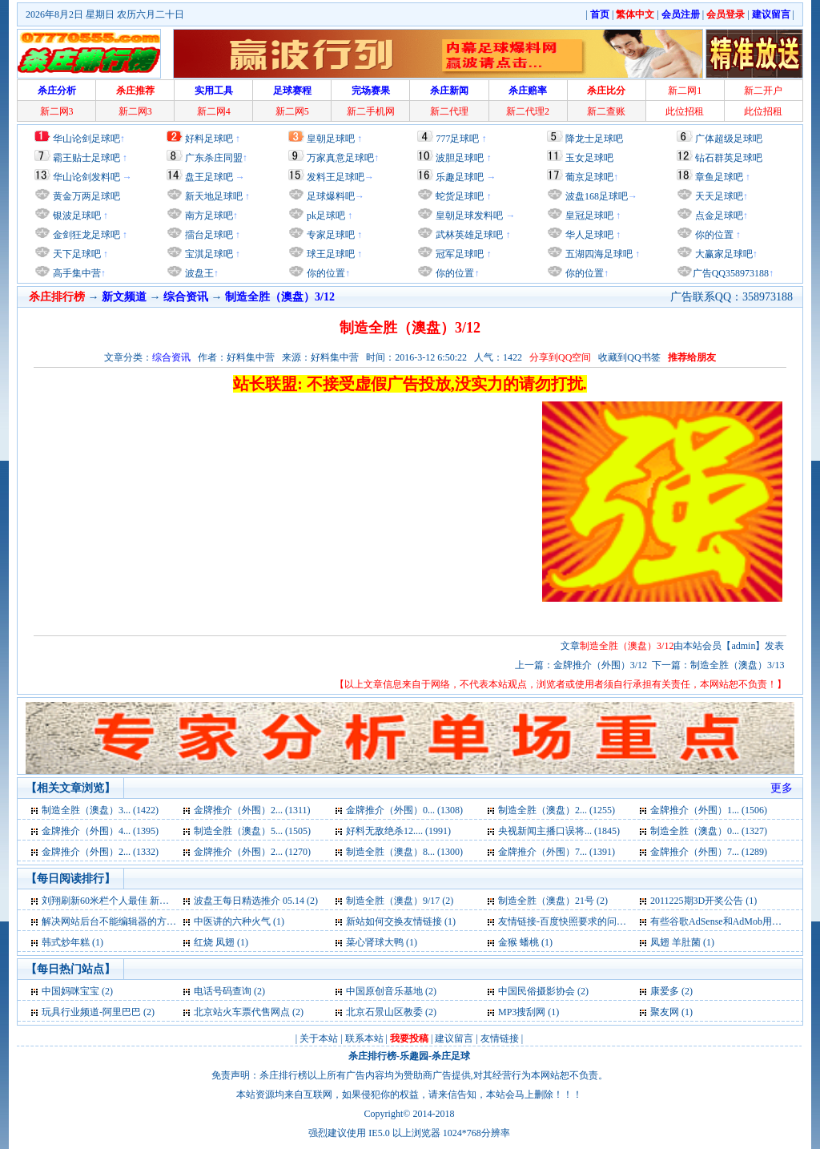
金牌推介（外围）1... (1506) (708, 810)
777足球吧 (457, 138)
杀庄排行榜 (372, 1056)
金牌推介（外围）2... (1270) (252, 851)
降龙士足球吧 (594, 138)
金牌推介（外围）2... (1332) (100, 851)
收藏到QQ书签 (629, 357)
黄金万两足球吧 (86, 196)
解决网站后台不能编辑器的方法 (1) (116, 921)
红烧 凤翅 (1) (221, 942)
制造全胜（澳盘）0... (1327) (708, 831)
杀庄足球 (451, 1056)
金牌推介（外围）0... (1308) (404, 810)
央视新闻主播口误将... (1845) (559, 831)
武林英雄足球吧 (468, 234)
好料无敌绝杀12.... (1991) (398, 831)
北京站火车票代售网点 (242, 1012)
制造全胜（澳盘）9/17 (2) (399, 900)
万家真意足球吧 (340, 157)
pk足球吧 (324, 215)
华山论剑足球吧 (86, 138)
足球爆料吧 (331, 196)
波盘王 (198, 273)
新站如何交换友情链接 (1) (401, 921)
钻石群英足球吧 (728, 157)
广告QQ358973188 (731, 273)
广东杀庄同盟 (214, 157)
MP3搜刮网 (521, 1012)
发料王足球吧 (335, 177)
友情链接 (499, 1038)
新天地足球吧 (213, 196)
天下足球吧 (75, 254)
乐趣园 (414, 1056)
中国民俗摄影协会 (536, 991)
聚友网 (664, 1012)
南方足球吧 (208, 215)
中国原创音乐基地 (384, 991)
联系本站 (364, 1038)
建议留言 (454, 1038)
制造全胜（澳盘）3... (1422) (100, 810)
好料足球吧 (209, 138)
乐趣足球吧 (460, 177)
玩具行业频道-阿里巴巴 (91, 1012)
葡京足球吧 (589, 177)
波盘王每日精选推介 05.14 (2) (256, 900)
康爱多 (664, 991)
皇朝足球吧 (331, 138)
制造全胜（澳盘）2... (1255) (556, 810)
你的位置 (324, 273)
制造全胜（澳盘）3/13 (737, 665)
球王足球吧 (329, 254)
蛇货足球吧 (461, 196)
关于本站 (318, 1038)
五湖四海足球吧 (598, 254)
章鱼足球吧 (719, 177)
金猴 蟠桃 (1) (525, 942)
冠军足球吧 (458, 254)
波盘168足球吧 (596, 196)
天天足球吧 (718, 196)
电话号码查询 (222, 991)
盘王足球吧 (209, 177)
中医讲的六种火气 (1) (239, 921)
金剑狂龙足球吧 (85, 234)
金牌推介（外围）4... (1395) (100, 831)
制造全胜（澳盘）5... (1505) (252, 831)
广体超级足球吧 (728, 138)
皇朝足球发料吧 (468, 215)
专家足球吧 (329, 234)
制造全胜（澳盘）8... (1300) (404, 851)
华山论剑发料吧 (86, 177)
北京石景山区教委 (384, 1012)
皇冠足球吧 (588, 215)
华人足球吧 (588, 234)
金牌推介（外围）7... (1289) (708, 851)
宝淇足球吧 (209, 254)
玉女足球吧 (589, 157)
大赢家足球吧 (723, 254)
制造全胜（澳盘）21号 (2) (553, 900)
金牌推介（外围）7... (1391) (556, 851)
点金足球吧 (718, 215)
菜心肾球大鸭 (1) (381, 942)
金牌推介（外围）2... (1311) (252, 810)
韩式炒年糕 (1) (72, 942)
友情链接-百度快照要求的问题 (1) (569, 921)
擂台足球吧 (208, 234)
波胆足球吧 (460, 157)
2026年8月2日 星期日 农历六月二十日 (105, 14)
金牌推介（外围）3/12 (600, 665)
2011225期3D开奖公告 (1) (703, 900)
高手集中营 (75, 273)
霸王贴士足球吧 (86, 157)
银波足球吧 (76, 215)
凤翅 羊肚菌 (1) (682, 942)
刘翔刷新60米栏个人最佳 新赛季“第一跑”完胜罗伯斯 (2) (160, 900)
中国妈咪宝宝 (70, 991)
